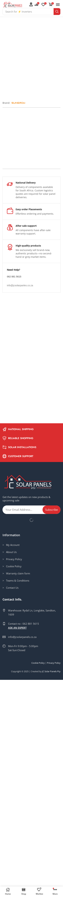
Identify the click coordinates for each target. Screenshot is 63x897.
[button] (31, 5)
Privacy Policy (53, 880)
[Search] (57, 11)
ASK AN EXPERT (17, 845)
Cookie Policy (38, 880)
